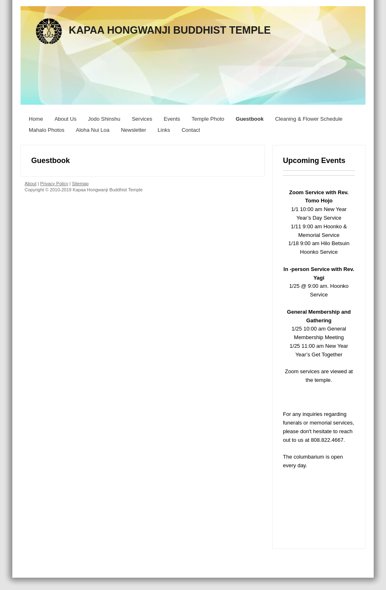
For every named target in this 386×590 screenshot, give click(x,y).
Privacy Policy (54, 183)
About (31, 183)
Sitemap (80, 183)
